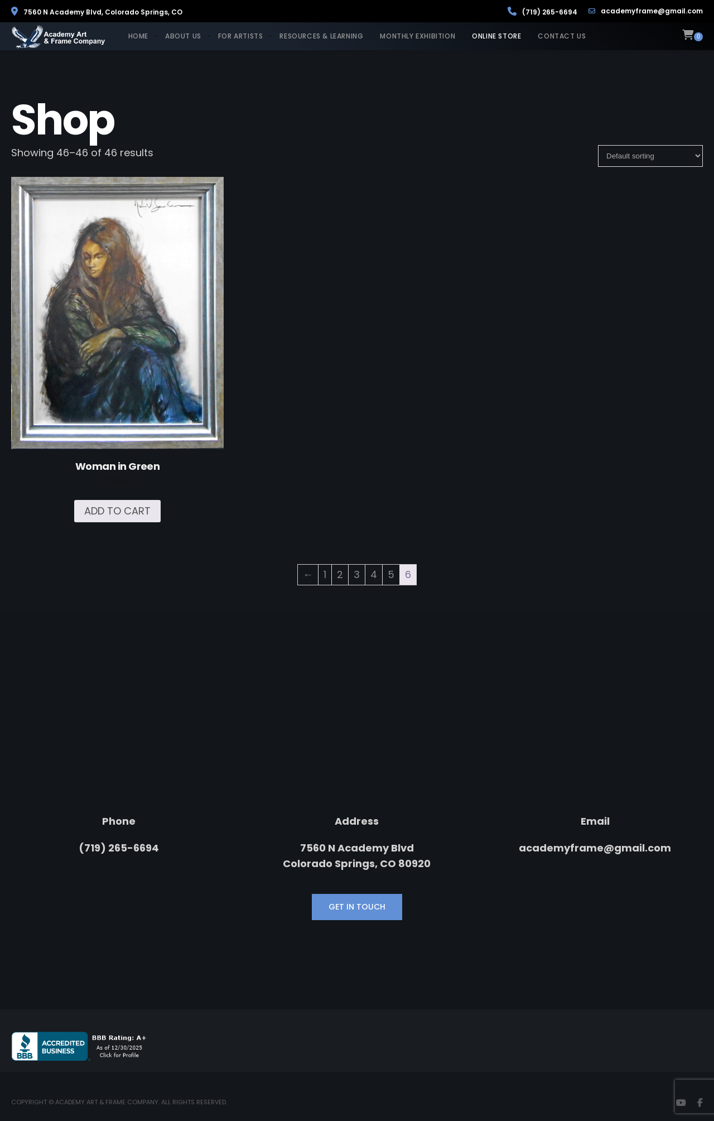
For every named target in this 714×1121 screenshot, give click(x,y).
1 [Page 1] (325, 574)
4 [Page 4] (373, 574)
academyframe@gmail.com (645, 11)
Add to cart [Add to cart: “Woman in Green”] (117, 511)
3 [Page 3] (357, 574)
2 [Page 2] (340, 574)
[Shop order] (650, 156)
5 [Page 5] (391, 574)
